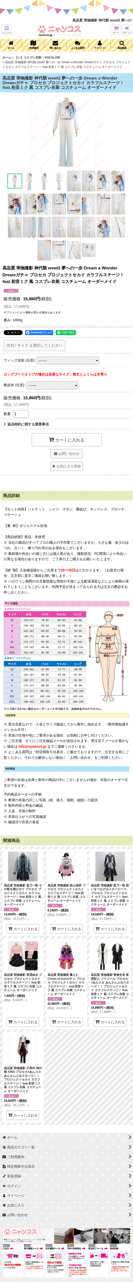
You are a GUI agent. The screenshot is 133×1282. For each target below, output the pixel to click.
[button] (6, 29)
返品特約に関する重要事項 (26, 424)
